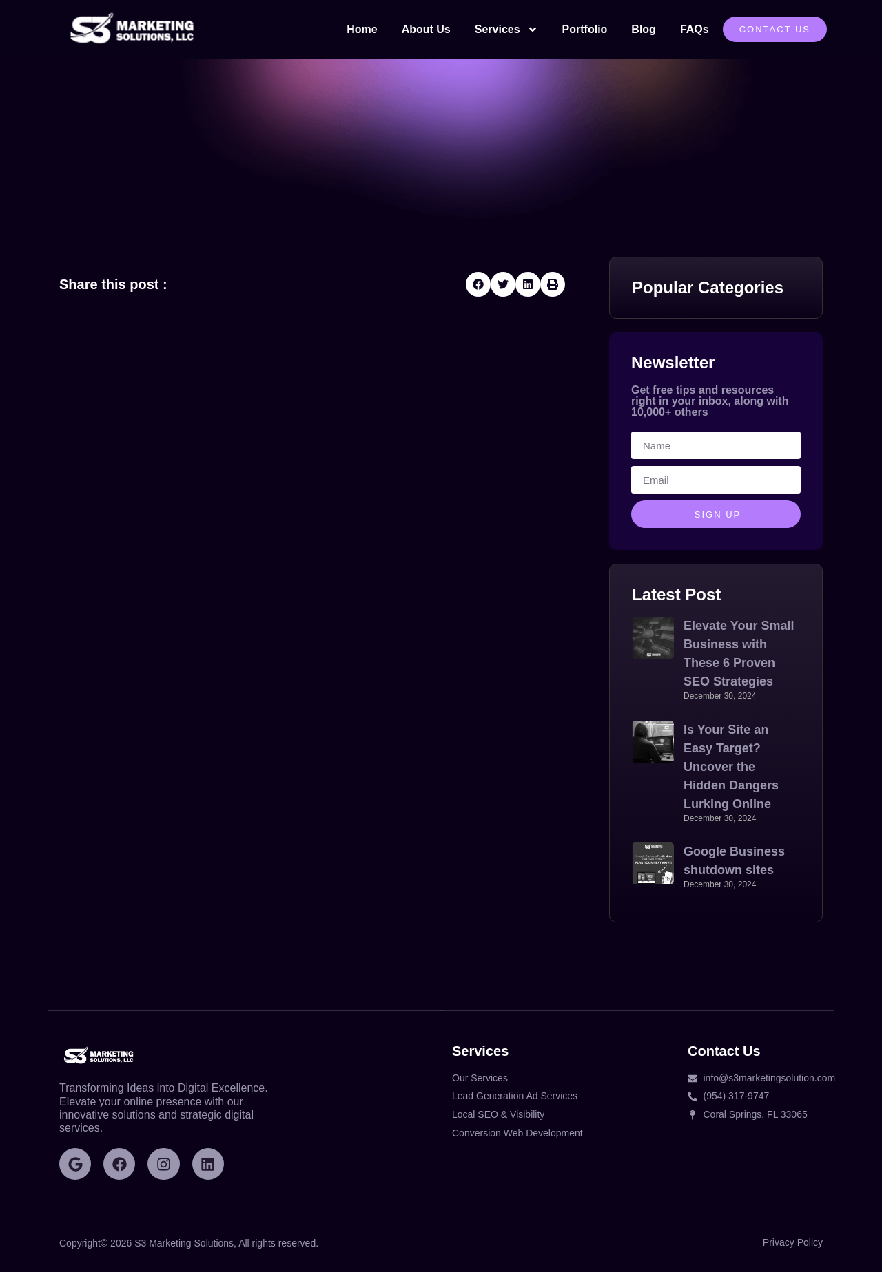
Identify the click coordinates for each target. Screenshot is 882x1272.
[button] (478, 284)
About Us (426, 29)
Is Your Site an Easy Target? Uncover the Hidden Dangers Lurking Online (731, 767)
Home (362, 29)
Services (506, 29)
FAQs (694, 29)
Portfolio (585, 29)
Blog (643, 29)
